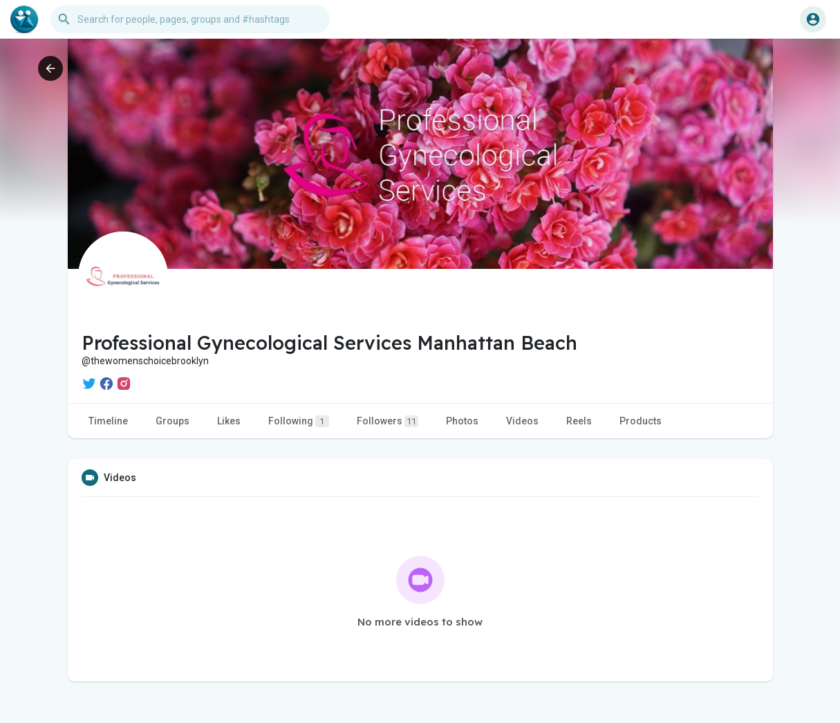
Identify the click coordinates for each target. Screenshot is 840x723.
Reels (579, 420)
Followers (387, 421)
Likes (229, 420)
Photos (462, 420)
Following (298, 421)
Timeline (108, 420)
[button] (190, 19)
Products (640, 420)
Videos (522, 420)
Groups (172, 420)
